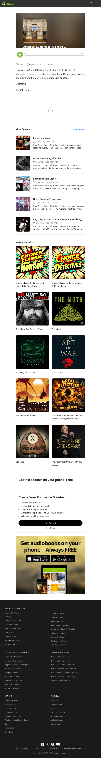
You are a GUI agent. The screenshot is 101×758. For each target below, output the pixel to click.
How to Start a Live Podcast (62, 661)
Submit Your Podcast (13, 681)
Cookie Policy (38, 749)
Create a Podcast (57, 614)
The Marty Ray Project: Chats (29, 329)
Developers (9, 732)
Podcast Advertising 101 (60, 681)
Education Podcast (58, 633)
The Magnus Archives (25, 373)
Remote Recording (12, 641)
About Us (54, 701)
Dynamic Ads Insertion (14, 661)
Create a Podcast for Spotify (62, 629)
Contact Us (55, 724)
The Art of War (58, 373)
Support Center (11, 701)
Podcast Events (11, 713)
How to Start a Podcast (60, 657)
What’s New (9, 705)
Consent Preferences (70, 749)
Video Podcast (56, 618)
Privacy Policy (24, 749)
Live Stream (9, 633)
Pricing (7, 617)
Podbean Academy (12, 716)
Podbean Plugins (11, 689)
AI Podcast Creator (12, 669)
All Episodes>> (79, 130)
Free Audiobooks (57, 645)
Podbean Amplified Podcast (16, 720)
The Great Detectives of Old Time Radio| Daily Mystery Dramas (67, 417)
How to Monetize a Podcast (61, 665)
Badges (8, 724)
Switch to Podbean (12, 685)
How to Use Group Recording (62, 677)
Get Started (50, 523)
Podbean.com (58, 753)
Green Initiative (57, 716)
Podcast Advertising (13, 657)
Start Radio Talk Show (59, 625)
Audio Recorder (11, 637)
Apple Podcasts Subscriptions (16, 665)
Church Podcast (57, 637)
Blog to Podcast (11, 673)
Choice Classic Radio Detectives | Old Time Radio (67, 284)
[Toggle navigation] (97, 3)
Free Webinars (11, 708)
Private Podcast (11, 625)
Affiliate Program (57, 720)
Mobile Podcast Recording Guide (64, 673)
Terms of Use (53, 749)
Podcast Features (12, 613)
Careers (54, 708)
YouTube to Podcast (13, 677)
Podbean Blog (56, 705)
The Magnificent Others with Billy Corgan (66, 463)
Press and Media (57, 713)
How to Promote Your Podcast (62, 669)
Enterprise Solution (12, 621)
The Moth (56, 329)
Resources (9, 728)
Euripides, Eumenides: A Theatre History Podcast (45, 46)
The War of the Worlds (26, 416)
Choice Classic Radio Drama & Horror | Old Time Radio (29, 284)
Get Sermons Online (59, 641)
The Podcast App (11, 629)
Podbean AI (9, 645)
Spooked (20, 462)
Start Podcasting (57, 622)
